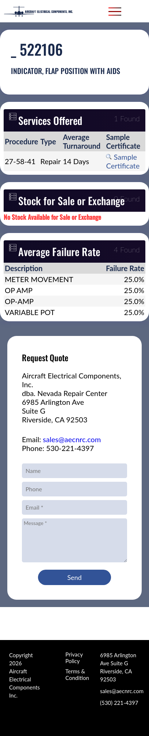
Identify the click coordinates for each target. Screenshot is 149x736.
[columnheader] (21, 141)
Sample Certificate (123, 161)
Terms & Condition (77, 674)
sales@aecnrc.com (72, 439)
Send (74, 577)
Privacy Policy (74, 657)
